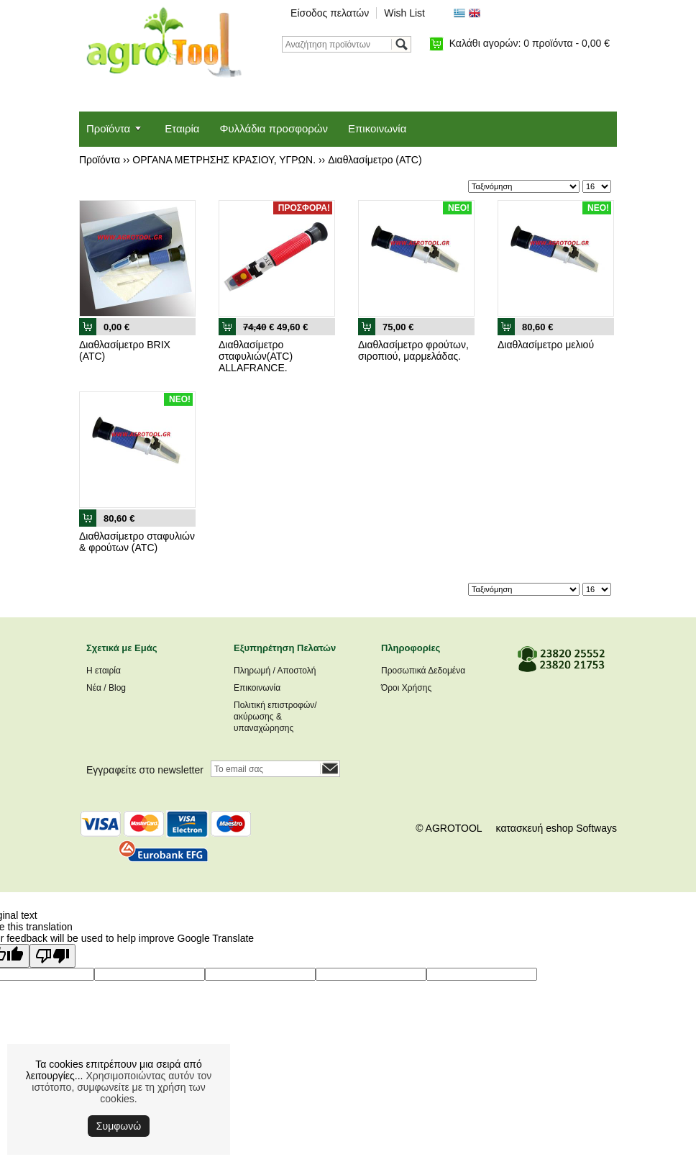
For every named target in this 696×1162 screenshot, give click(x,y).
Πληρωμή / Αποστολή (275, 671)
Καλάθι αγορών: (529, 43)
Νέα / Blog (106, 688)
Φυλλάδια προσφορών (274, 128)
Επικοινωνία (377, 128)
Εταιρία (182, 128)
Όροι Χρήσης (406, 688)
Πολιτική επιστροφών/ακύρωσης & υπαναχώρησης (275, 716)
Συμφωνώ (118, 1126)
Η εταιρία (103, 671)
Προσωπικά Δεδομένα (423, 671)
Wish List (404, 13)
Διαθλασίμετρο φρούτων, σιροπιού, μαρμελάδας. (413, 350)
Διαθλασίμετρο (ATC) (374, 159)
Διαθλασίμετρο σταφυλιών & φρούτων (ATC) (137, 541)
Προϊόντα (108, 128)
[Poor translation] (52, 956)
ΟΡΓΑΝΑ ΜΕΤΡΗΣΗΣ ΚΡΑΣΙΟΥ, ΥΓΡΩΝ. (224, 159)
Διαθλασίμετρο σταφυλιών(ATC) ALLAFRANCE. (256, 356)
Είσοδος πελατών (329, 13)
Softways (596, 828)
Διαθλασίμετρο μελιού (546, 344)
